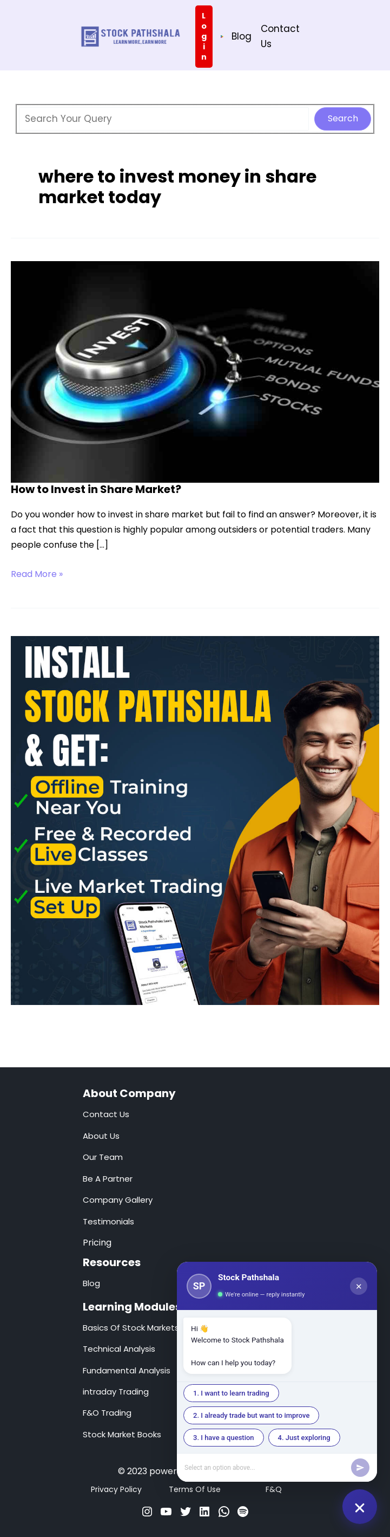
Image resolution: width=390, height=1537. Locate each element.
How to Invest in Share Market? (96, 488)
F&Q (274, 1489)
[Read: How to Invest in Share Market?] (195, 370)
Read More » (37, 574)
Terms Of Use (195, 1489)
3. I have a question (223, 1438)
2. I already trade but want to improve (251, 1415)
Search (343, 118)
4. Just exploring (304, 1438)
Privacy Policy (116, 1489)
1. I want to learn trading (231, 1393)
